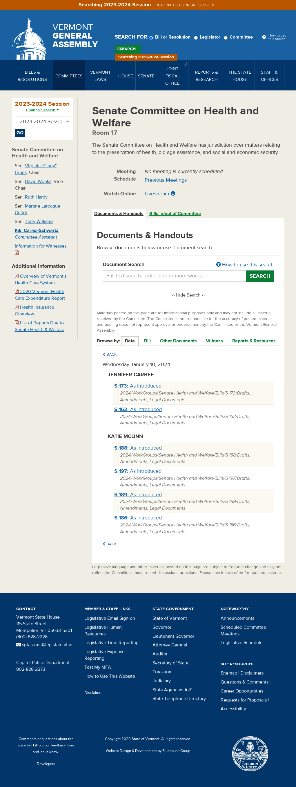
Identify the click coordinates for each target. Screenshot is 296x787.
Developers (46, 763)
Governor (161, 627)
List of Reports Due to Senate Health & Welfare (39, 326)
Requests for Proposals (244, 700)
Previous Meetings (166, 180)
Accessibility (233, 709)
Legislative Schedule (242, 643)
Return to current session (185, 5)
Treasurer (162, 672)
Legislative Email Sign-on (109, 618)
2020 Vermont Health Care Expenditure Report (40, 295)
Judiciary (161, 681)
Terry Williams (39, 221)
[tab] (119, 214)
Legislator (208, 37)
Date (130, 341)
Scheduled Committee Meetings (243, 630)
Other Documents (178, 341)
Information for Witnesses (40, 249)
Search (128, 49)
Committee (239, 37)
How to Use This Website (109, 676)
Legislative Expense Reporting (104, 655)
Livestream (157, 193)
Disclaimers (252, 673)
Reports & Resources (254, 341)
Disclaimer (93, 692)
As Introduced (137, 386)
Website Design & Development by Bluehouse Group (148, 750)
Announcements (237, 618)
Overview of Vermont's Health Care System (40, 279)
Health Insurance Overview (34, 310)
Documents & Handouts (119, 214)
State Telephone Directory (179, 698)
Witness (214, 341)
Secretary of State (170, 663)
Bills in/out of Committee (175, 214)
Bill (147, 341)
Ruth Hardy (36, 197)
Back (110, 354)
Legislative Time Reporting (111, 643)
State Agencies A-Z (172, 690)
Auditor (160, 654)
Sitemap (229, 673)
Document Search (188, 265)
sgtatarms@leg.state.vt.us (44, 645)
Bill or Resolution (170, 37)
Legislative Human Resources (103, 630)
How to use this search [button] (245, 264)
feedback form (62, 745)
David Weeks (38, 181)
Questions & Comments (244, 682)
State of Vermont (169, 618)
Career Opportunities (242, 691)
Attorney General (169, 645)
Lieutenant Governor (173, 636)
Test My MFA (97, 667)
